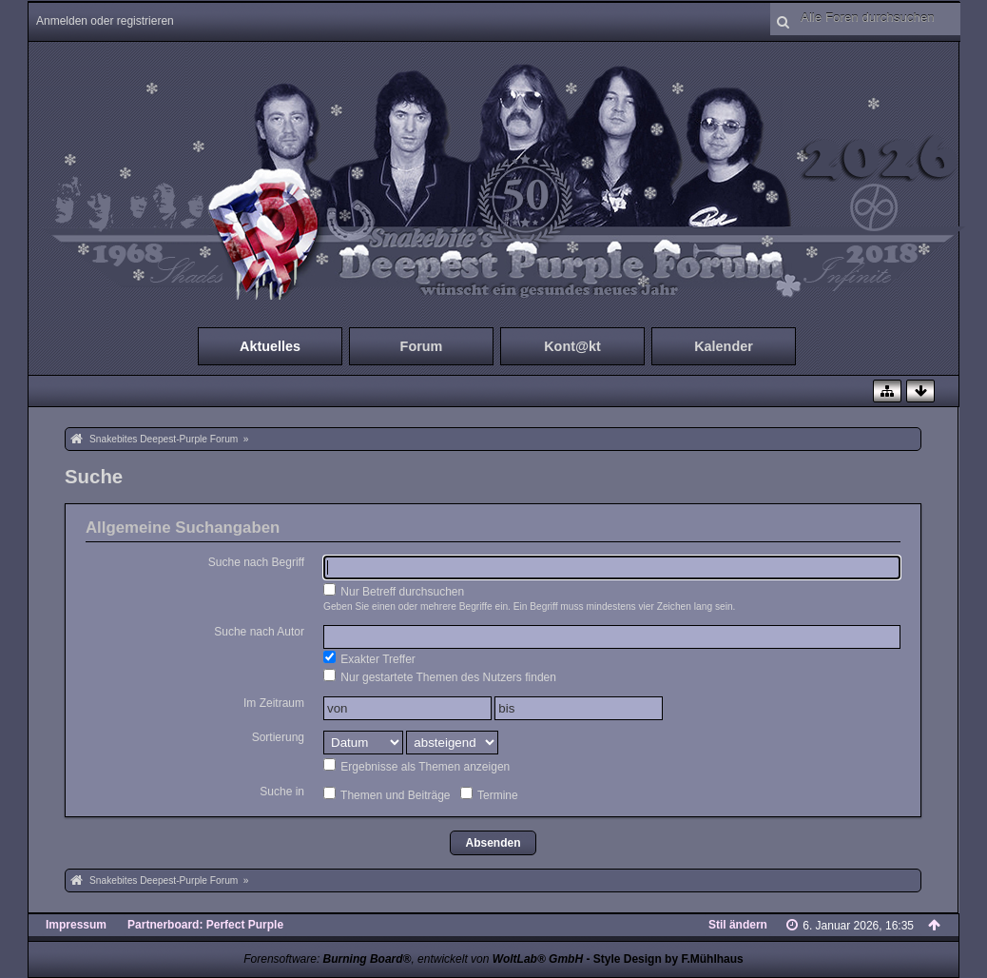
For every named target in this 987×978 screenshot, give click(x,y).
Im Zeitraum (273, 703)
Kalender (723, 346)
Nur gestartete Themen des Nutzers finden (439, 676)
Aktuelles (270, 346)
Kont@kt (572, 346)
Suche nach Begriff (256, 562)
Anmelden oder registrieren (105, 21)
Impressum (76, 924)
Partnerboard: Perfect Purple (205, 924)
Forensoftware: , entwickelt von (413, 959)
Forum (421, 346)
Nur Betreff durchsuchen (393, 590)
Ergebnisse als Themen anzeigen (416, 765)
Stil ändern (737, 924)
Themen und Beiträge (387, 794)
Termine (489, 794)
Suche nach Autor (259, 631)
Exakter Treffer (369, 658)
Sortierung (278, 737)
